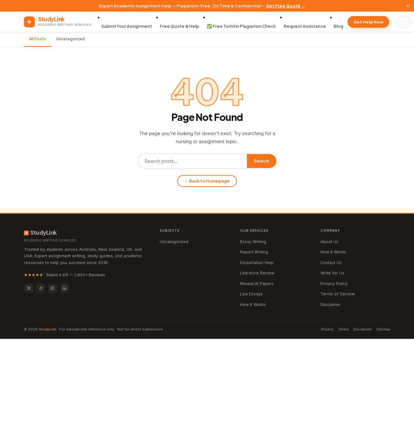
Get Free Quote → (285, 5)
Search (261, 160)
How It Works (253, 304)
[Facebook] (40, 288)
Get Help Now (368, 22)
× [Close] (407, 6)
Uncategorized (70, 38)
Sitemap (383, 329)
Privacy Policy (334, 283)
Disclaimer (330, 304)
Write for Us (332, 273)
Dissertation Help (257, 262)
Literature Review (257, 273)
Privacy (327, 329)
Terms (343, 329)
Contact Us (331, 262)
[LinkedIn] (64, 288)
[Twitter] (29, 288)
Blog (338, 26)
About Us (329, 241)
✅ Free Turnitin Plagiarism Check (241, 26)
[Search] (405, 22)
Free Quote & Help (179, 26)
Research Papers (257, 283)
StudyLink (47, 329)
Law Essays (251, 293)
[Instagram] (52, 288)
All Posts (37, 38)
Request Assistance (305, 26)
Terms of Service (337, 293)
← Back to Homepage (207, 180)
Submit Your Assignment (126, 26)
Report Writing (254, 252)
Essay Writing (253, 241)
